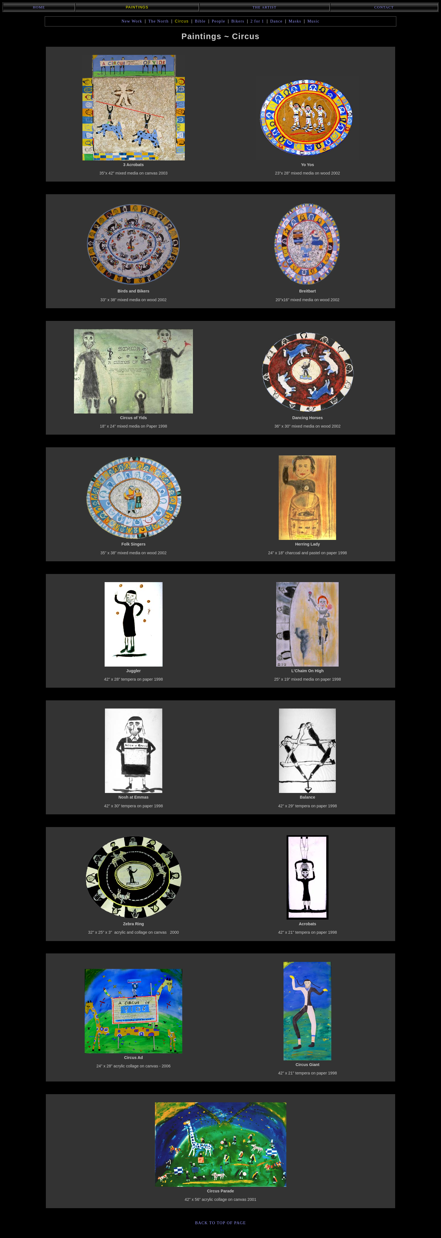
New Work (132, 21)
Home (39, 7)
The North (158, 21)
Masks (295, 21)
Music (313, 21)
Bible (200, 21)
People (218, 21)
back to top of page (220, 1223)
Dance (276, 21)
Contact (384, 7)
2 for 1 (257, 21)
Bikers (237, 21)
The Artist (264, 7)
